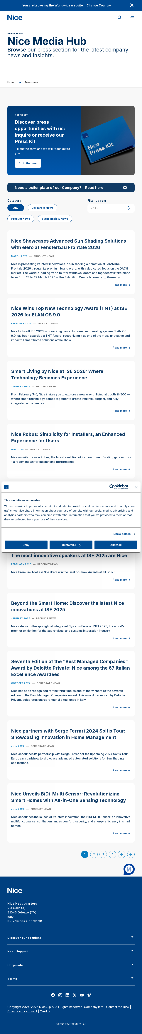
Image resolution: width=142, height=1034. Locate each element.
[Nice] (14, 17)
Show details (122, 533)
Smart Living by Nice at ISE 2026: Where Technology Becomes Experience (57, 378)
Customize (71, 544)
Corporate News (42, 207)
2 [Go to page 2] (95, 855)
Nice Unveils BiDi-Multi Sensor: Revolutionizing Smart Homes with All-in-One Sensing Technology (68, 801)
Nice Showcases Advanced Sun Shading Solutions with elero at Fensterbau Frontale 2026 (68, 248)
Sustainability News (55, 218)
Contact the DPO (117, 1007)
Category (14, 200)
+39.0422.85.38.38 (27, 921)
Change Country (99, 5)
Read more (122, 289)
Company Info (94, 1007)
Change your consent (22, 1011)
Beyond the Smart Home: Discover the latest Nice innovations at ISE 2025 (67, 610)
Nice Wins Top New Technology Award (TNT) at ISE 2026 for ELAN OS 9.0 (69, 315)
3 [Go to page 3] (104, 855)
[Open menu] (132, 17)
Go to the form (27, 163)
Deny (26, 544)
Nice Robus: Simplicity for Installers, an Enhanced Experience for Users (68, 441)
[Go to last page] (131, 854)
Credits (45, 1011)
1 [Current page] (86, 855)
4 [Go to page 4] (113, 855)
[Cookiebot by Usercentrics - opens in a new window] (112, 487)
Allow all (116, 544)
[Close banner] (136, 487)
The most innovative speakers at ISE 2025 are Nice (69, 559)
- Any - (15, 207)
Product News (20, 218)
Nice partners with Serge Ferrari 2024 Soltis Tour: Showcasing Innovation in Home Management (68, 738)
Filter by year (96, 200)
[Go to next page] (121, 854)
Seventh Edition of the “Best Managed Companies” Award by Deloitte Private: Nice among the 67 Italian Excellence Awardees (70, 672)
